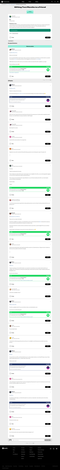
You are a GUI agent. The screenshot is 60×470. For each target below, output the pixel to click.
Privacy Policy (15, 466)
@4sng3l (10, 354)
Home (7, 4)
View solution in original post (14, 72)
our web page (38, 59)
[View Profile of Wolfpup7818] (14, 110)
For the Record (15, 454)
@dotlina (11, 265)
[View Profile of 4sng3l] (13, 337)
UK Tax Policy (43, 466)
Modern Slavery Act (37, 466)
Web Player (31, 452)
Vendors (22, 458)
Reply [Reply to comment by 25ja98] (48, 332)
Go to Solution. (15, 30)
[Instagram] (51, 449)
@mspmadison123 (13, 304)
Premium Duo (40, 452)
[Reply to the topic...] (28, 440)
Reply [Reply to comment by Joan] (48, 284)
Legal (3, 466)
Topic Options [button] (10, 40)
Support (30, 449)
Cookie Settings (21, 466)
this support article (21, 93)
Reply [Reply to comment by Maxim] (48, 106)
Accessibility (31, 466)
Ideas (36, 2)
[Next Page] (50, 80)
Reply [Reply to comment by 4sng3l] (48, 346)
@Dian (40, 221)
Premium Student (41, 456)
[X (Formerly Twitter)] (53, 449)
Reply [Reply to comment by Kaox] (48, 160)
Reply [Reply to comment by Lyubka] (48, 239)
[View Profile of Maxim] (13, 84)
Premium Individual (41, 449)
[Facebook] (57, 449)
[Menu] (58, 1)
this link (15, 59)
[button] (50, 16)
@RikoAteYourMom (14, 52)
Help (23, 2)
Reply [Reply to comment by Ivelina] (48, 76)
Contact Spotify (32, 456)
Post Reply (48, 440)
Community (5, 2)
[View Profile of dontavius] (13, 428)
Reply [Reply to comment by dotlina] (48, 257)
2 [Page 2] (31, 443)
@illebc (12, 395)
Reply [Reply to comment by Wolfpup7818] (48, 119)
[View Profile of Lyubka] (13, 212)
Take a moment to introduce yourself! (24, 70)
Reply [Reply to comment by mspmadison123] (48, 296)
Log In (55, 1)
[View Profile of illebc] (12, 378)
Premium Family (13, 4)
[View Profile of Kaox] (12, 148)
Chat (30, 2)
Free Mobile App (32, 454)
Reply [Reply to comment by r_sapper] (48, 143)
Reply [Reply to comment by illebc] (48, 423)
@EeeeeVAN (13, 88)
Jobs (13, 452)
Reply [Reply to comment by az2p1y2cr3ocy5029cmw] (48, 208)
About (14, 449)
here (19, 358)
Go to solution (30, 12)
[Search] (52, 1)
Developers (23, 452)
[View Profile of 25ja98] (13, 325)
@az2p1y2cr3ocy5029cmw (15, 216)
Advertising (23, 454)
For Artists (23, 449)
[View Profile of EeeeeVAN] (13, 15)
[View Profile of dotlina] (13, 243)
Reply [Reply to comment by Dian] (48, 194)
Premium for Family (15, 33)
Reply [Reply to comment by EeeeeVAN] (48, 37)
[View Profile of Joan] (13, 261)
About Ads (26, 466)
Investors (22, 456)
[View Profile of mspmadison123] (14, 288)
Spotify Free (40, 458)
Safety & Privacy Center (8, 466)
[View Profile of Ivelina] (13, 49)
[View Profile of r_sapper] (13, 136)
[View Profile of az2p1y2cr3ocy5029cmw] (16, 199)
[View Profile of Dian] (12, 165)
